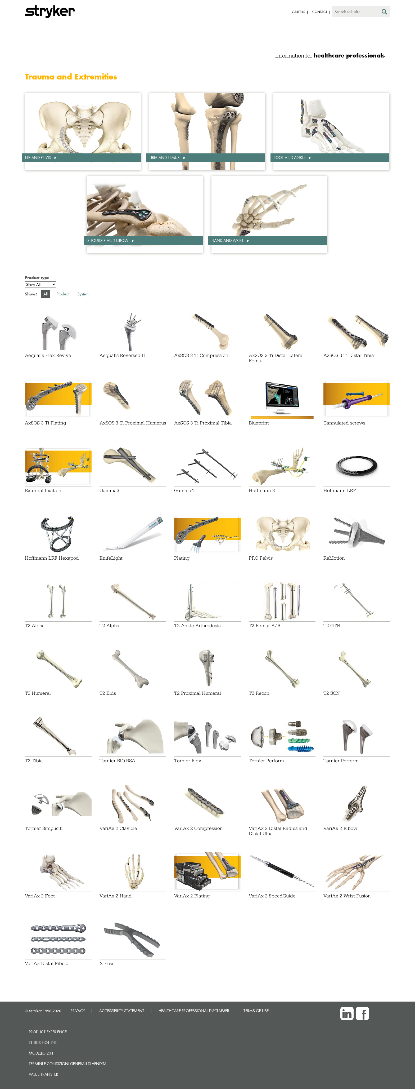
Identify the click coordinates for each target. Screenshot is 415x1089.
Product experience (48, 1031)
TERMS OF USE (256, 1010)
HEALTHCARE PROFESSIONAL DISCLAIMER (194, 1010)
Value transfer (43, 1074)
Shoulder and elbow (108, 240)
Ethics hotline (43, 1042)
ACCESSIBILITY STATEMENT (121, 1010)
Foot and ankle (290, 157)
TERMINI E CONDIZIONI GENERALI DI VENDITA (68, 1063)
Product (63, 293)
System (83, 293)
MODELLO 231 (41, 1053)
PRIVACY (78, 1010)
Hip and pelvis (38, 157)
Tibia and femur (165, 157)
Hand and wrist (228, 240)
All (45, 293)
